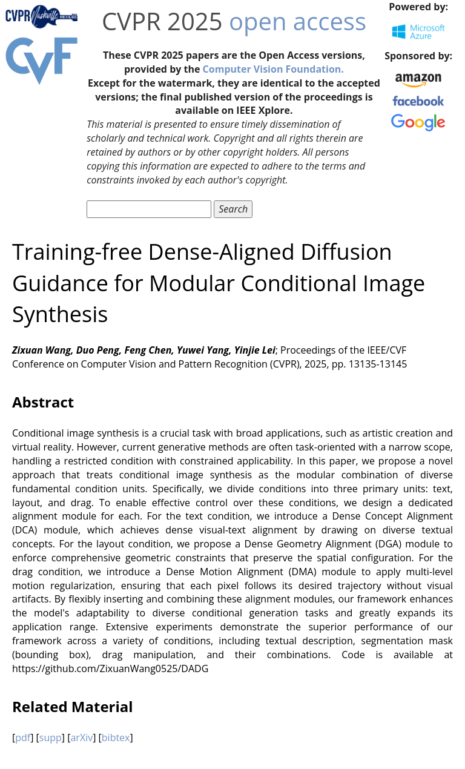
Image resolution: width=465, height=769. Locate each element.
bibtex (116, 737)
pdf (22, 737)
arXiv (81, 737)
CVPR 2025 (162, 21)
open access (297, 21)
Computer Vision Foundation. (273, 69)
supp (50, 737)
